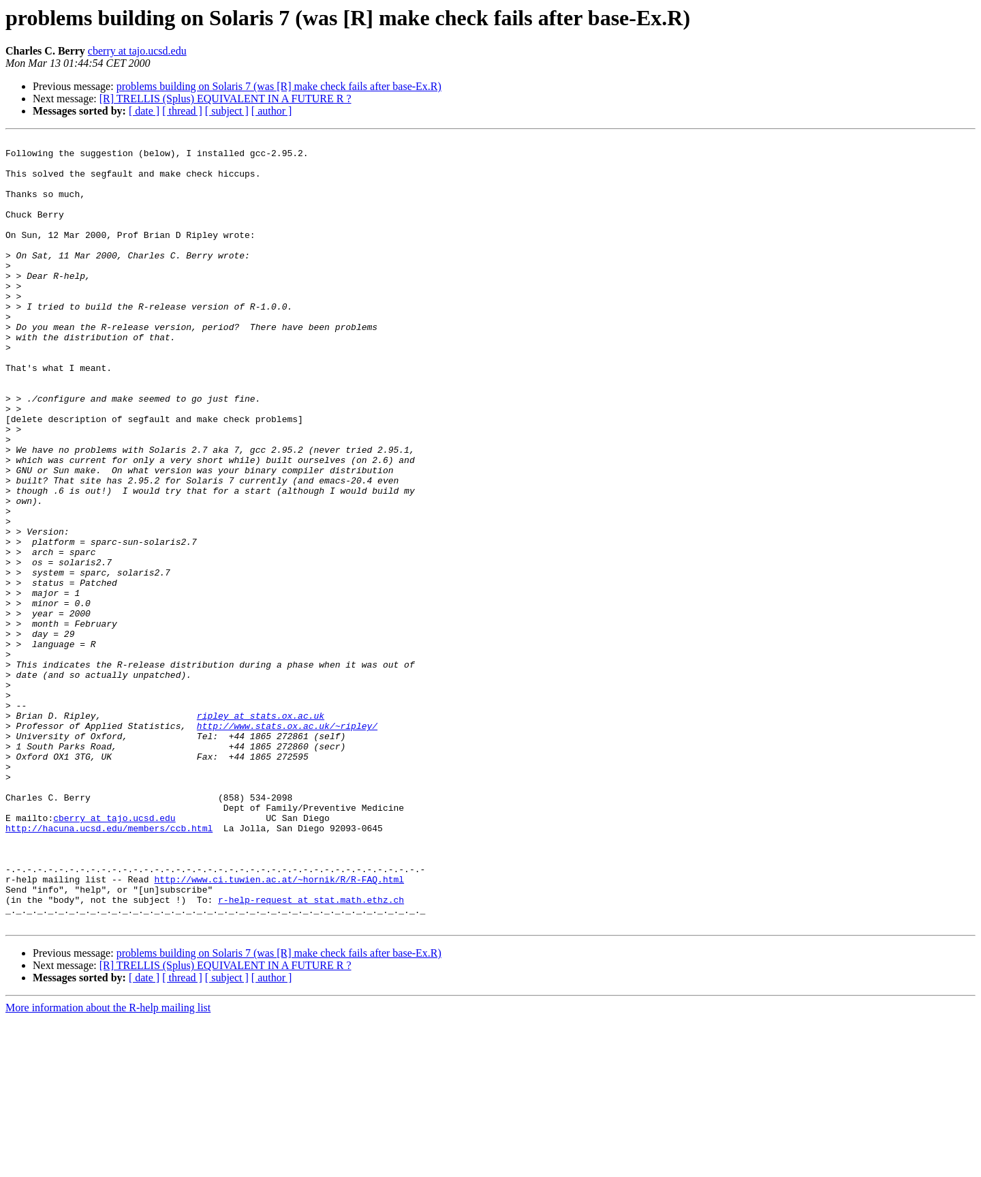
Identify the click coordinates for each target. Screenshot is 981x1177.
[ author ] (271, 111)
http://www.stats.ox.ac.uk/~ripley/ (287, 844)
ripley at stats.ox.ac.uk (260, 832)
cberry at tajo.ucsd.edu (137, 51)
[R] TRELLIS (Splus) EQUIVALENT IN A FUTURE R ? (225, 98)
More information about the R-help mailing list (108, 1165)
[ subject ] (227, 111)
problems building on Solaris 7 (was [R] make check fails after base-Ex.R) (278, 86)
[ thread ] (182, 111)
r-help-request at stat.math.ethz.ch (311, 1053)
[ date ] (144, 111)
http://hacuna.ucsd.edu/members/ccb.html (109, 967)
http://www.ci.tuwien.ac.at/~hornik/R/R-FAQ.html (279, 1028)
